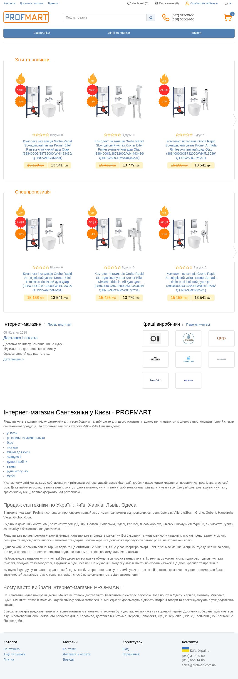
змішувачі (14, 457)
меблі (11, 476)
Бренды (53, 3)
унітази (12, 433)
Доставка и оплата (76, 654)
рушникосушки (17, 471)
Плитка (8, 659)
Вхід (125, 649)
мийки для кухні (18, 452)
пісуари (12, 447)
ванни (11, 466)
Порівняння (130, 654)
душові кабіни (17, 461)
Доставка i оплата (31, 3)
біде (10, 442)
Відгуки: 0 (56, 135)
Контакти (9, 3)
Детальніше (12, 359)
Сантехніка (11, 649)
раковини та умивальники (26, 438)
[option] (47, 122)
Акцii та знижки (14, 654)
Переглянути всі (59, 324)
